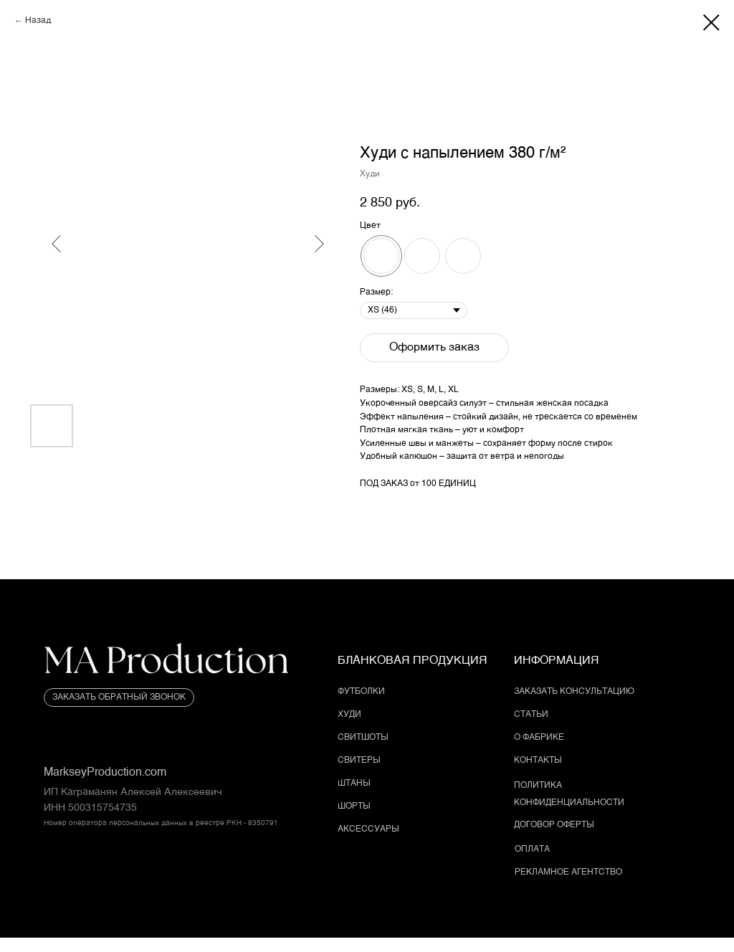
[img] (166, 662)
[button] (119, 697)
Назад (38, 20)
